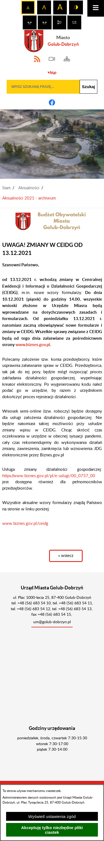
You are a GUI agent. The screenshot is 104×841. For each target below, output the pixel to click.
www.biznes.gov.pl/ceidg (25, 524)
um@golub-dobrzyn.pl (52, 622)
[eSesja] (52, 59)
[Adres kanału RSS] (37, 59)
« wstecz (65, 556)
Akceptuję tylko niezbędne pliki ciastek (52, 830)
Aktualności (28, 188)
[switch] (30, 22)
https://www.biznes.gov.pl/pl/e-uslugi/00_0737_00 (48, 476)
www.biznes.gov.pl (33, 344)
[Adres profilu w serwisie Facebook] (52, 102)
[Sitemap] (67, 59)
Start (6, 188)
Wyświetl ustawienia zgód (52, 816)
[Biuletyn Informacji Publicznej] (52, 73)
